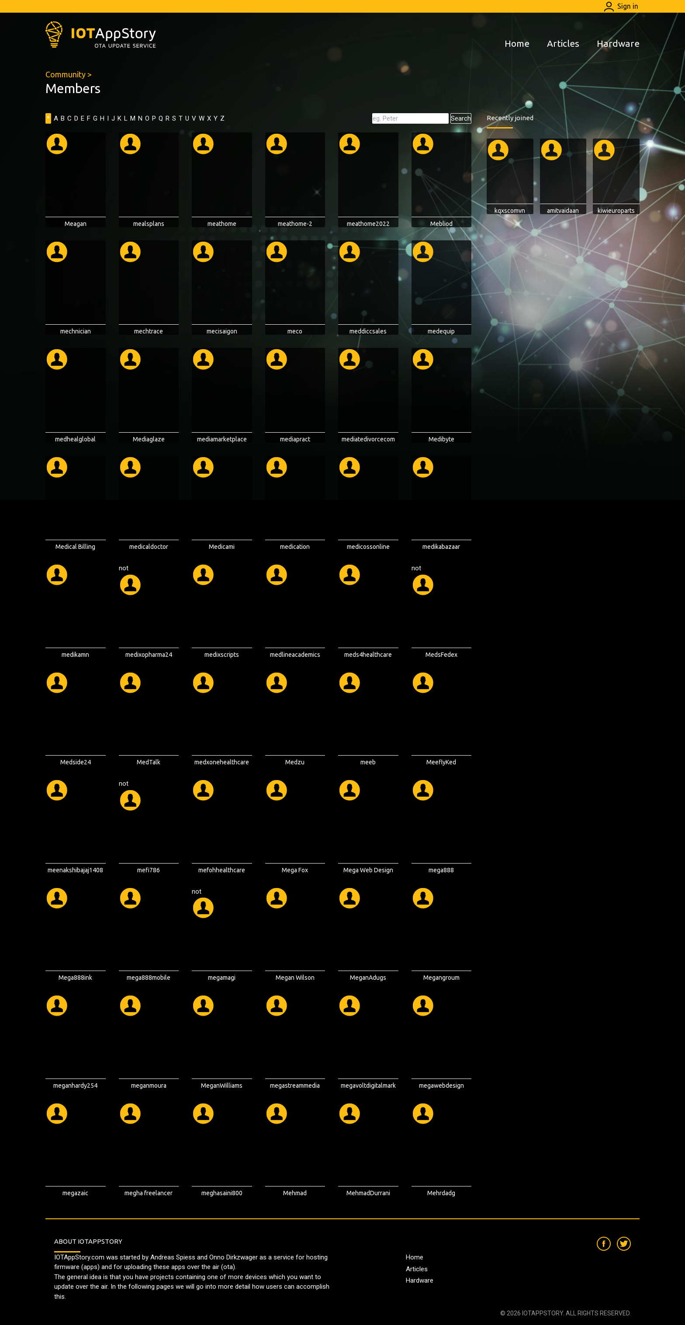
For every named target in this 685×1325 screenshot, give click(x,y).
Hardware (618, 43)
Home (517, 43)
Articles (563, 43)
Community (65, 74)
